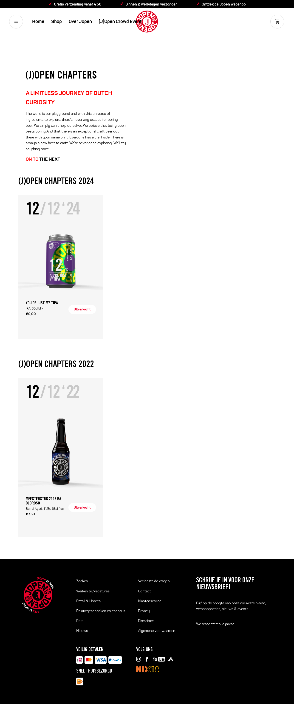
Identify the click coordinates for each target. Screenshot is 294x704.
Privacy (144, 611)
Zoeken (82, 581)
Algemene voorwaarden (156, 630)
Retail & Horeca (88, 601)
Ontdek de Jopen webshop (224, 4)
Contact (144, 591)
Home (38, 21)
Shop (56, 21)
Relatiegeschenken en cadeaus (100, 611)
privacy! (231, 624)
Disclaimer (146, 621)
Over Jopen (80, 21)
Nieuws (82, 630)
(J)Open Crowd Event (120, 21)
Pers (79, 621)
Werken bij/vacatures (93, 591)
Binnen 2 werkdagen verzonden (151, 4)
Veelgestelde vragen (154, 581)
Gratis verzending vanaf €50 (77, 4)
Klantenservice (149, 601)
